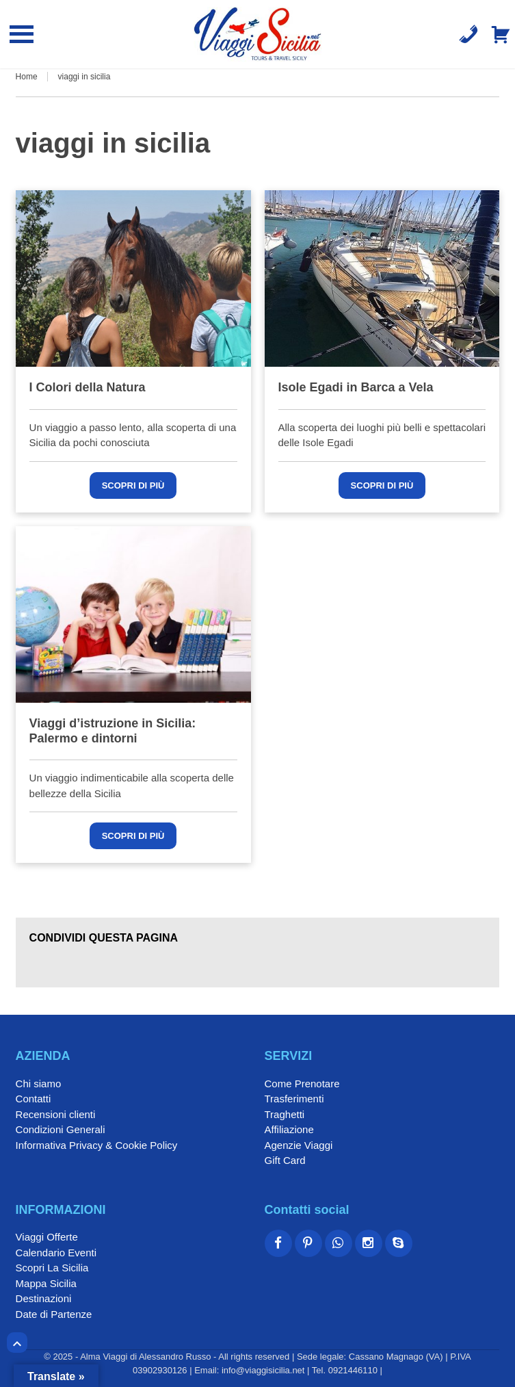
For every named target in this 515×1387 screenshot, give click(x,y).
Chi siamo (39, 1083)
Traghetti (285, 1114)
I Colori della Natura (87, 387)
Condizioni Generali (60, 1129)
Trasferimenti (294, 1098)
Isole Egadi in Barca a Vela (356, 387)
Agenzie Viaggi (299, 1145)
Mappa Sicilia (46, 1283)
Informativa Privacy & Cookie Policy (97, 1145)
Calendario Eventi (56, 1252)
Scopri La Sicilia (52, 1267)
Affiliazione (289, 1129)
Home (27, 76)
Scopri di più (133, 485)
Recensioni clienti (56, 1114)
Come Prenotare (302, 1083)
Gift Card (285, 1160)
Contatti (33, 1098)
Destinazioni (44, 1298)
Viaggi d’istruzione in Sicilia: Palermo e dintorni (112, 730)
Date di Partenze (54, 1314)
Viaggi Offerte (47, 1237)
